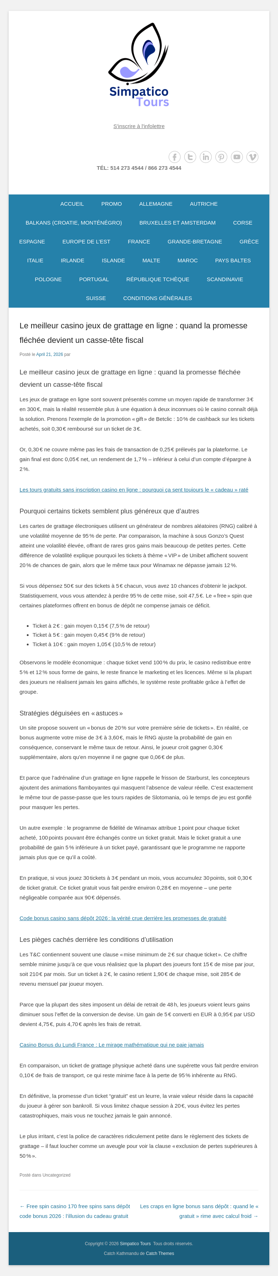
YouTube (237, 157)
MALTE (151, 260)
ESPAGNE (32, 241)
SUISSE (96, 298)
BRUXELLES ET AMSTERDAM (177, 222)
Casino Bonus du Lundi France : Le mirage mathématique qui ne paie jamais (112, 1045)
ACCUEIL (72, 204)
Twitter (190, 157)
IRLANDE (72, 260)
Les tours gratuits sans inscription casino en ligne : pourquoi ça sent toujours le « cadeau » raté (134, 490)
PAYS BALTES (233, 260)
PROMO (111, 204)
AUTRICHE (204, 204)
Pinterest (221, 157)
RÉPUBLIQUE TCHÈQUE (157, 279)
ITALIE (35, 260)
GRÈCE (249, 241)
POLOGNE (48, 279)
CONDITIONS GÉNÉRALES (157, 298)
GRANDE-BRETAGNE (195, 241)
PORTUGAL (94, 279)
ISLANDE (113, 260)
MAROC (188, 260)
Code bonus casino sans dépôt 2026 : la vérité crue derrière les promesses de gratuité (123, 918)
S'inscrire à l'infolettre (139, 126)
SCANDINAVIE (225, 279)
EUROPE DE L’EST (86, 241)
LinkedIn (206, 157)
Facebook (175, 157)
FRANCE (139, 241)
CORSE (242, 222)
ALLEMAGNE (156, 204)
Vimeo (252, 157)
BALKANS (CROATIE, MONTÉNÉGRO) (74, 222)
